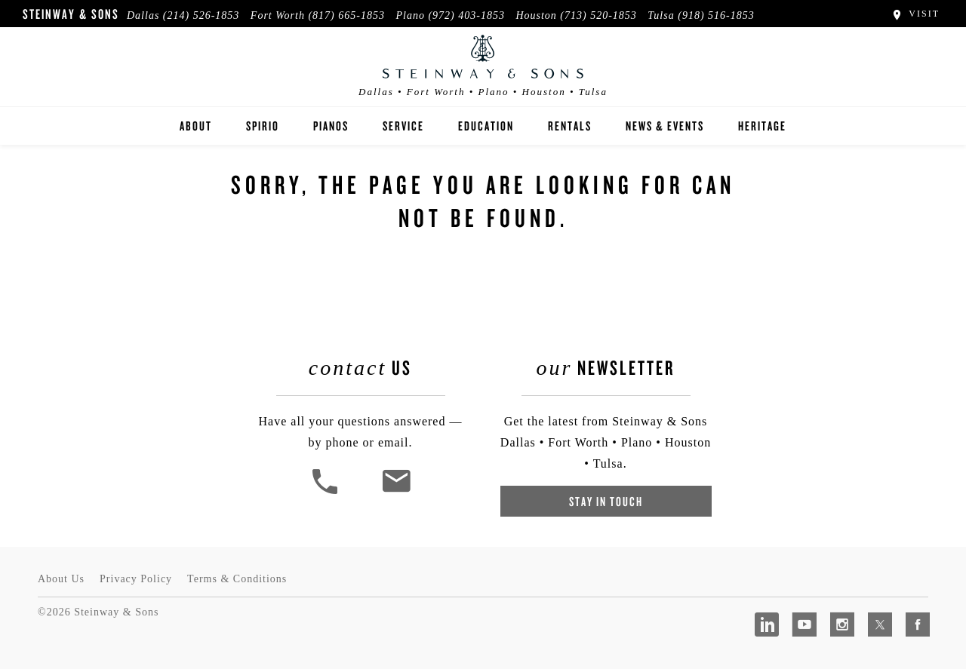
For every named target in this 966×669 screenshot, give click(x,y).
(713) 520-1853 (598, 15)
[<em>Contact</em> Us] (395, 492)
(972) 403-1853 (466, 15)
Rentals (570, 125)
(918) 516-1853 (716, 15)
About (196, 125)
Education (486, 125)
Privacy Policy (136, 579)
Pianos (331, 125)
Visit (915, 13)
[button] (326, 492)
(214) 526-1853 (201, 15)
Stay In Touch (606, 501)
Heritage (762, 125)
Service (403, 125)
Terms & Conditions (237, 579)
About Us (61, 579)
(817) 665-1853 (346, 15)
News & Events (665, 125)
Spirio (262, 125)
